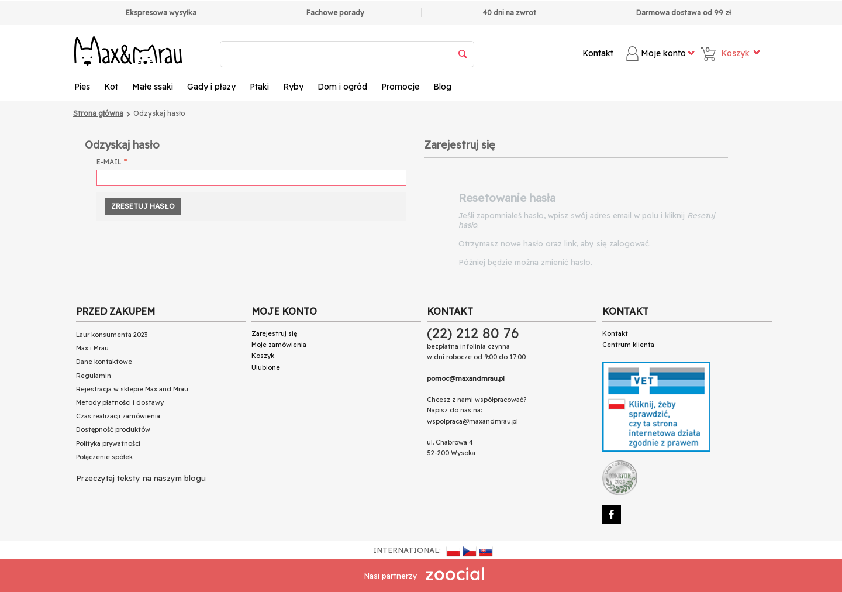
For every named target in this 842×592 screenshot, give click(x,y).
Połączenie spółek (104, 457)
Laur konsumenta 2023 (111, 335)
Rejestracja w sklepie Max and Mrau (132, 389)
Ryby (293, 86)
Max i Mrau (92, 348)
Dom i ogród (342, 86)
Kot (111, 86)
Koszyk (262, 356)
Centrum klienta (628, 344)
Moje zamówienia (278, 344)
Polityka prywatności (108, 443)
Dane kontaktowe (104, 361)
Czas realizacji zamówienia (118, 416)
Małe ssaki (152, 86)
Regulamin (93, 375)
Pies (82, 86)
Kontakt (597, 53)
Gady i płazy (211, 86)
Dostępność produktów (113, 429)
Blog (442, 86)
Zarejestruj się (274, 333)
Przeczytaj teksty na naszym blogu (141, 478)
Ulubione (265, 367)
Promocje (400, 86)
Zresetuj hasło (143, 206)
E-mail (109, 161)
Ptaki (259, 86)
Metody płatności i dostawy (120, 402)
